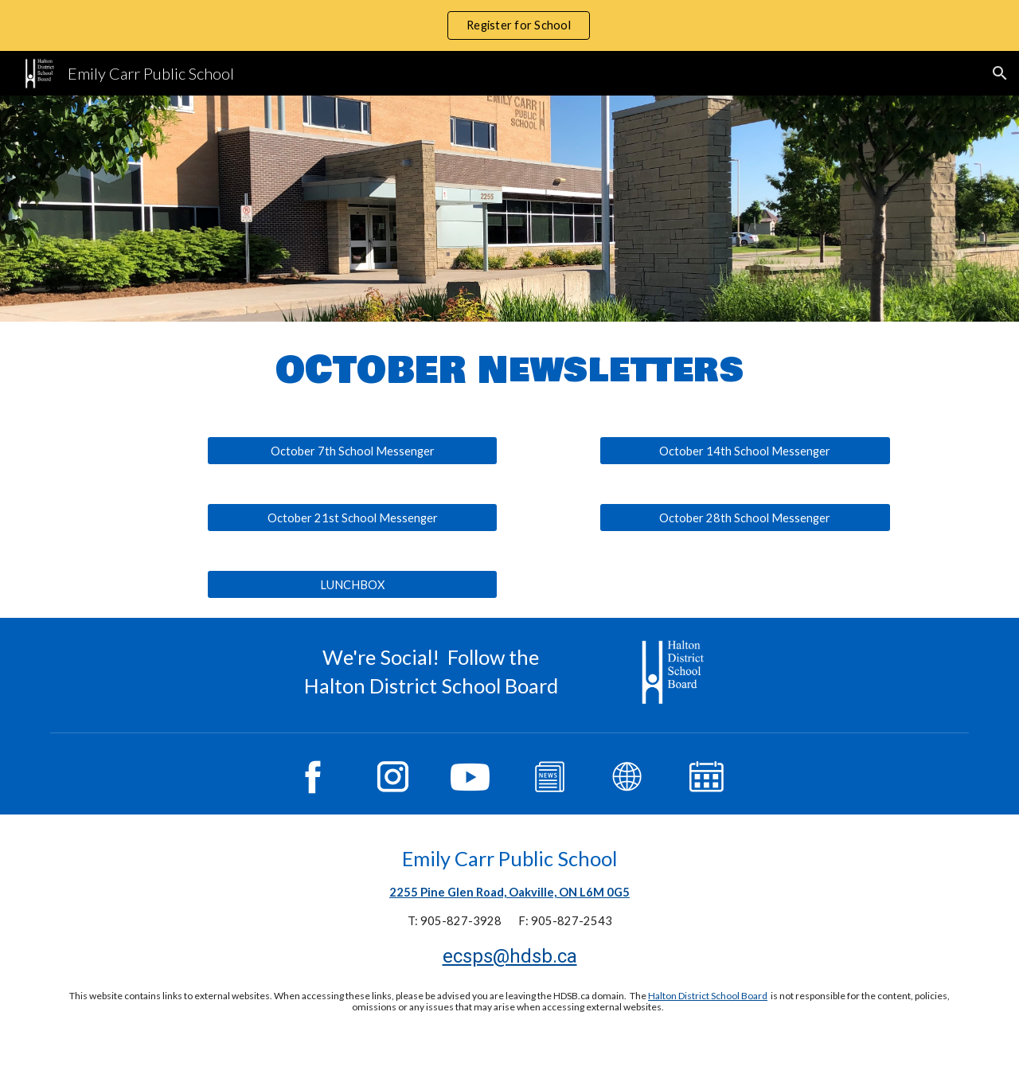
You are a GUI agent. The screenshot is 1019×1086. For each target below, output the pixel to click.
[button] (1000, 73)
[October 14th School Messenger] (744, 450)
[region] (509, 25)
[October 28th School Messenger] (744, 517)
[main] (509, 369)
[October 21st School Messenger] (352, 517)
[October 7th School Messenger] (352, 450)
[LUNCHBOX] (352, 584)
